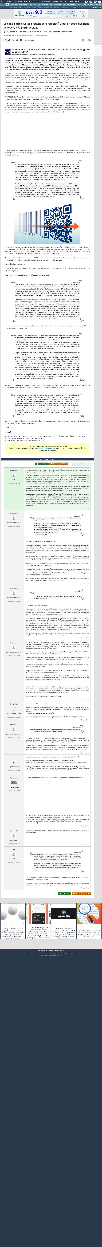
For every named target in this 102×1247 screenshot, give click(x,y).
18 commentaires (41, 73)
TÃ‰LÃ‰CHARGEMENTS (44, 7)
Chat (37, 1)
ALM (39, 4)
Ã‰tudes (63, 1)
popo (14, 870)
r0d (14, 962)
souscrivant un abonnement (45, 486)
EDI (64, 4)
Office (84, 4)
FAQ (25, 1)
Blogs (31, 1)
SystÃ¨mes (98, 4)
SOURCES (56, 7)
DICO (74, 7)
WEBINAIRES (26, 7)
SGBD (79, 4)
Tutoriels (18, 1)
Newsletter (46, 1)
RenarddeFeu (14, 944)
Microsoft (45, 4)
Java (51, 4)
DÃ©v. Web (57, 4)
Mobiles (90, 4)
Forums (9, 1)
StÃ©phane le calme (27, 73)
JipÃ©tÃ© (14, 817)
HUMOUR (80, 7)
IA (35, 4)
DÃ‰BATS (64, 7)
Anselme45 (14, 583)
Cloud (30, 4)
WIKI (69, 7)
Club (77, 1)
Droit (71, 1)
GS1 (12, 465)
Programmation (71, 4)
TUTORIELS (13, 7)
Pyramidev (14, 891)
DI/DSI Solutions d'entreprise (18, 4)
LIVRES (34, 7)
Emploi (55, 1)
